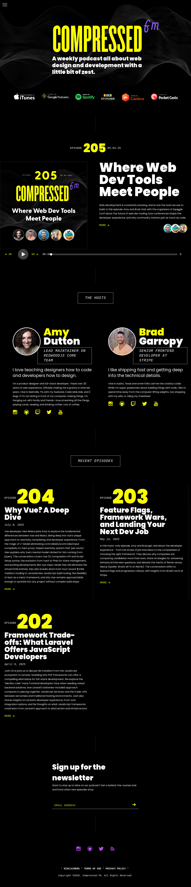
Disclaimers (72, 868)
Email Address (65, 805)
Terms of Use (92, 868)
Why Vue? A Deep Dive (36, 513)
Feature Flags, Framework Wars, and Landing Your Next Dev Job (133, 521)
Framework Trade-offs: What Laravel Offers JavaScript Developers (39, 646)
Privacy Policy (116, 868)
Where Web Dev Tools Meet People (139, 180)
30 (8, 254)
